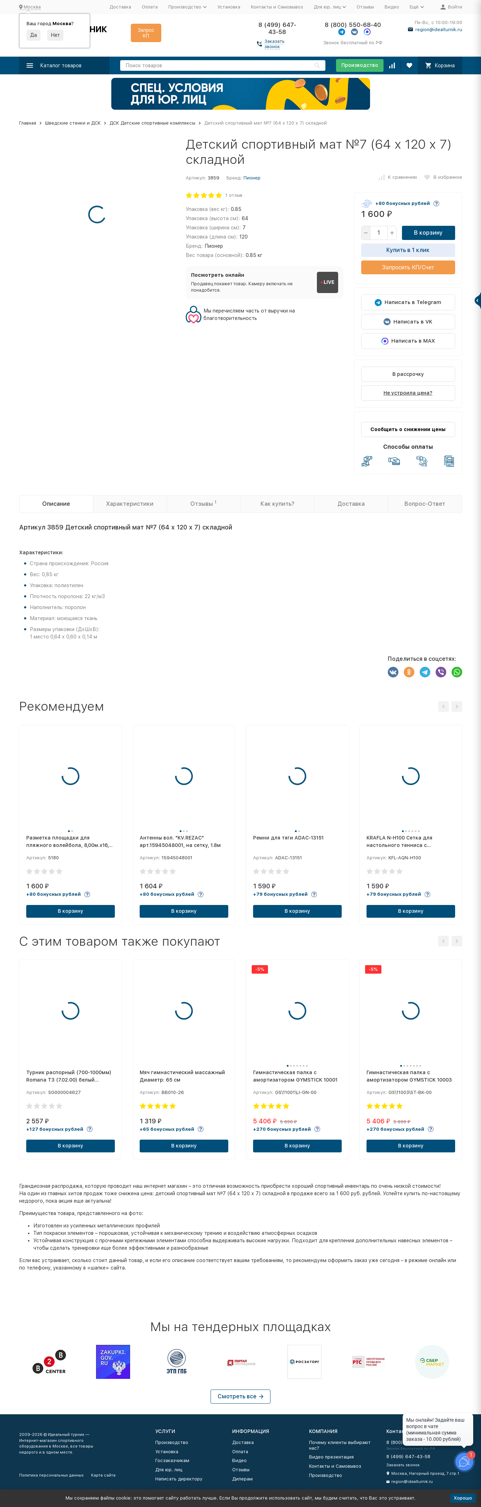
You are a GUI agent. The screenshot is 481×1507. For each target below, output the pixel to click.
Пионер (252, 178)
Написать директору (178, 1479)
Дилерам (242, 1479)
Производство (359, 65)
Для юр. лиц (168, 1469)
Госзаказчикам (172, 1460)
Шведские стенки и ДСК (73, 123)
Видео (392, 7)
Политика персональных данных (51, 1475)
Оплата (150, 7)
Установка (228, 7)
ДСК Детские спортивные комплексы (152, 123)
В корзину (428, 232)
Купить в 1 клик (408, 250)
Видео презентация (331, 1457)
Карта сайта (103, 1475)
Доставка (120, 7)
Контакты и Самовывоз (277, 7)
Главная (27, 123)
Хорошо (463, 1498)
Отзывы (365, 7)
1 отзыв (233, 195)
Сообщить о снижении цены (408, 429)
